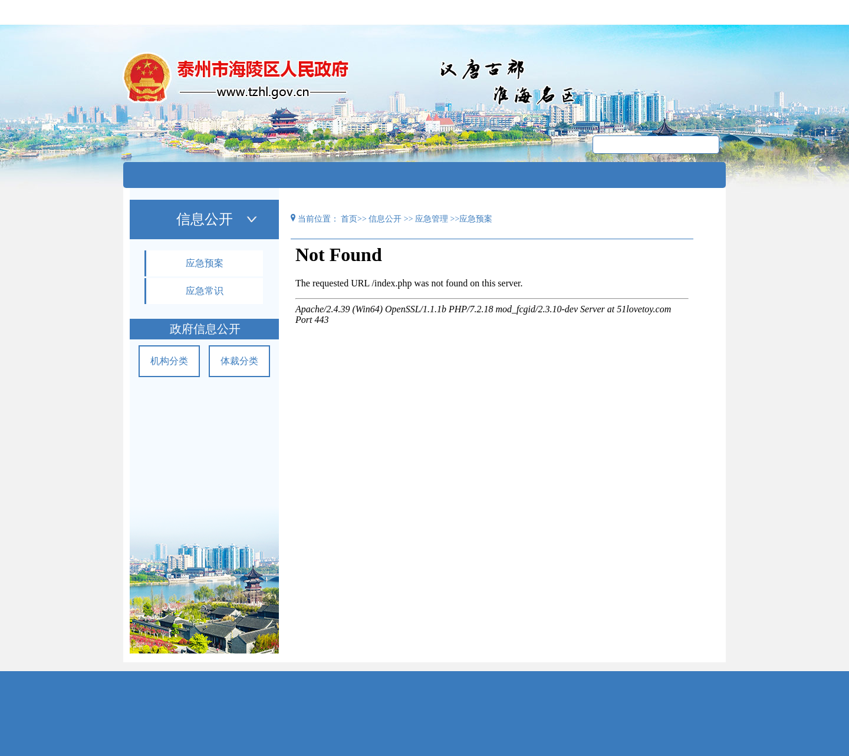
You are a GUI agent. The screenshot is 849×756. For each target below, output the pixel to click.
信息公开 (385, 218)
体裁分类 (239, 361)
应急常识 (204, 291)
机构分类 (169, 361)
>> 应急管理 (427, 218)
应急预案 (204, 263)
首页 (349, 218)
